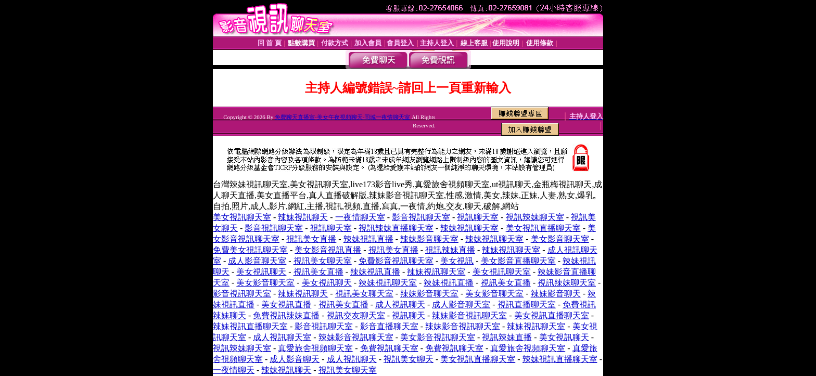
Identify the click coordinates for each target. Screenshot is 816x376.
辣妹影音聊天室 (429, 239)
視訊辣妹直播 (450, 249)
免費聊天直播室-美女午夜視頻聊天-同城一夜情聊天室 (342, 117)
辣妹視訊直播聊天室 (250, 326)
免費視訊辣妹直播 (286, 315)
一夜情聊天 (233, 370)
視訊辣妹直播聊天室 (396, 228)
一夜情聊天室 (360, 217)
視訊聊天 (408, 315)
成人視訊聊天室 (282, 337)
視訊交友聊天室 (356, 315)
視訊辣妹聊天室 (535, 217)
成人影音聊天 (295, 359)
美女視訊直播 (286, 304)
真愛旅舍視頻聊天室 (315, 348)
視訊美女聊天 (409, 359)
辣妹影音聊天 (556, 293)
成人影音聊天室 (257, 260)
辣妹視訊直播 (368, 239)
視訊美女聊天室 (323, 260)
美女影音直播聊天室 (518, 260)
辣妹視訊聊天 (303, 217)
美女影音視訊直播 (328, 249)
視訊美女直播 (311, 239)
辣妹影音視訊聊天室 (469, 315)
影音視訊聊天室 (421, 217)
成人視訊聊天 (400, 304)
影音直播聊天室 (389, 326)
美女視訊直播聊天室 (543, 228)
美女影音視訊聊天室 (437, 337)
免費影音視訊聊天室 (396, 260)
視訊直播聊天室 (527, 304)
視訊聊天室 (478, 217)
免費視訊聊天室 (389, 348)
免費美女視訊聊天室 (250, 249)
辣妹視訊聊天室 (469, 228)
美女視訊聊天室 (242, 217)
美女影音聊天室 (560, 239)
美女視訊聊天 (261, 271)
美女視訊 (457, 260)
